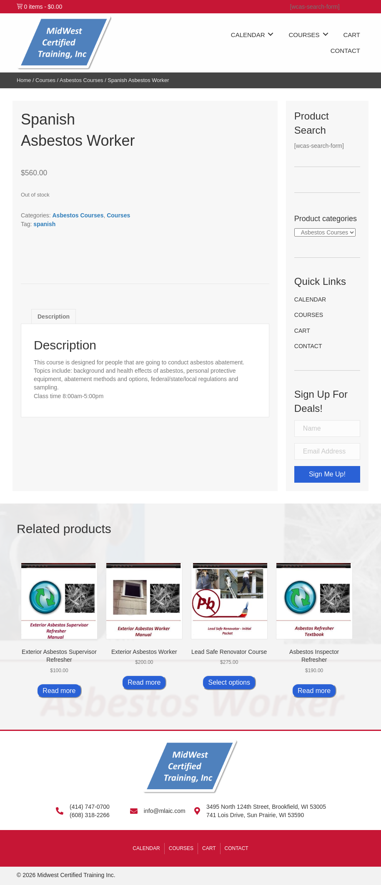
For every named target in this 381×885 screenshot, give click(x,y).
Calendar (310, 299)
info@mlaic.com (164, 811)
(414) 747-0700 (90, 806)
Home (24, 80)
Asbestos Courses (81, 80)
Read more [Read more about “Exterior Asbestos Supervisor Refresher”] (59, 690)
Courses (45, 80)
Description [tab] (54, 316)
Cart (302, 330)
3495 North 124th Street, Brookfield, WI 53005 (266, 806)
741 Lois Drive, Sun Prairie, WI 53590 (255, 815)
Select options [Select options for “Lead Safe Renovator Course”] (229, 682)
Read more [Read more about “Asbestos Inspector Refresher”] (314, 690)
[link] (254, 34)
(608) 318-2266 (90, 815)
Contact (308, 346)
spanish (44, 224)
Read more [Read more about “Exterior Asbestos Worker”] (144, 682)
